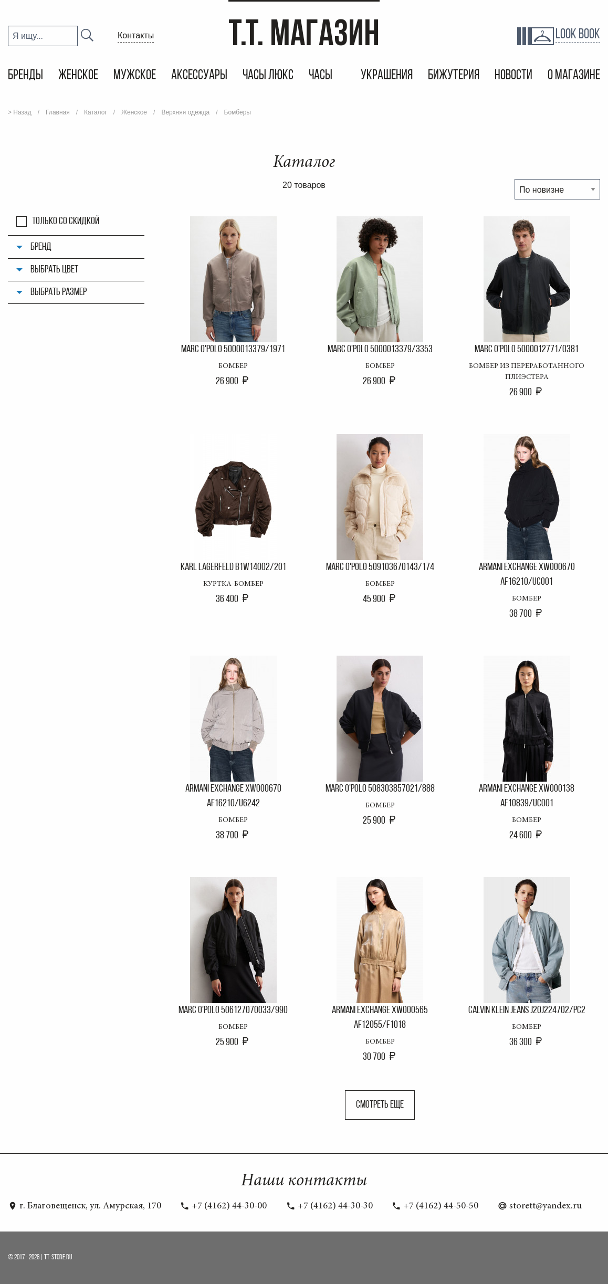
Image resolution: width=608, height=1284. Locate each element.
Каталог (95, 112)
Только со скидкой (65, 221)
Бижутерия (453, 76)
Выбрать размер (58, 292)
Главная (58, 112)
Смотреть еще (380, 1105)
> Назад (20, 112)
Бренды (25, 76)
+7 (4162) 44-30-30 (329, 1206)
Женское (78, 76)
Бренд (40, 247)
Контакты (136, 35)
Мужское (134, 76)
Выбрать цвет (54, 270)
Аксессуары (199, 76)
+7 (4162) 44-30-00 (223, 1206)
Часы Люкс (268, 76)
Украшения (387, 76)
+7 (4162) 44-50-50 (435, 1206)
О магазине (574, 76)
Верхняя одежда (185, 112)
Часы (321, 76)
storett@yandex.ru (540, 1206)
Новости (513, 76)
